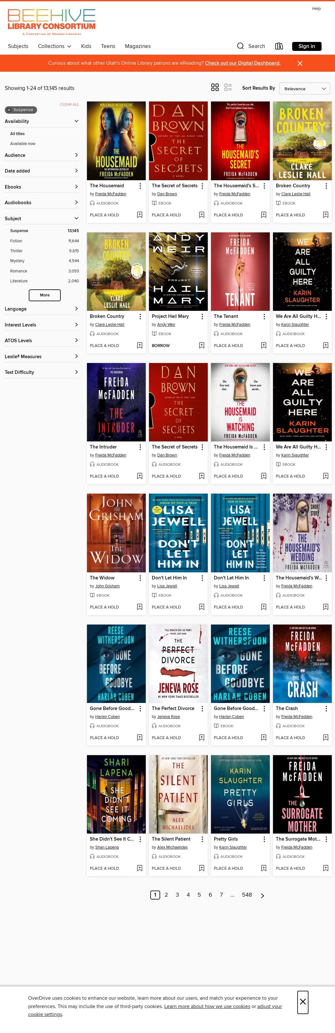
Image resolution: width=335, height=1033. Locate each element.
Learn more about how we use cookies (207, 1006)
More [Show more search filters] (45, 295)
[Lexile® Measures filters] (42, 357)
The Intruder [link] (103, 447)
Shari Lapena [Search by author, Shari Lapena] (107, 847)
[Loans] (279, 47)
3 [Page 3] (177, 895)
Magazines (138, 46)
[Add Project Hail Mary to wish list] (202, 346)
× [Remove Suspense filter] (9, 110)
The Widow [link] (102, 578)
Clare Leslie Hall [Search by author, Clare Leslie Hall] (295, 194)
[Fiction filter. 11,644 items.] (44, 241)
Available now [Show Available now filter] (22, 143)
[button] (250, 47)
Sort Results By (258, 88)
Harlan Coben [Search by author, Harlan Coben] (107, 716)
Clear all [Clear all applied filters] (69, 104)
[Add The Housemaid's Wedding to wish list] (326, 607)
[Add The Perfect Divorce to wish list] (202, 738)
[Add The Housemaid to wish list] (140, 215)
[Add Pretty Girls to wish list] (264, 869)
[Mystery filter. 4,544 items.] (44, 261)
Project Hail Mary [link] (170, 316)
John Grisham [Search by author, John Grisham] (107, 586)
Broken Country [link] (293, 186)
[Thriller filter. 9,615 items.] (44, 251)
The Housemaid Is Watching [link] (237, 447)
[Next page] (262, 895)
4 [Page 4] (188, 895)
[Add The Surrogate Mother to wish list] (326, 869)
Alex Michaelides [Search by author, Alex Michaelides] (172, 847)
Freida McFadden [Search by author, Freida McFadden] (110, 194)
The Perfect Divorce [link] (173, 709)
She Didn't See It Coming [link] (113, 839)
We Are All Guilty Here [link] (299, 316)
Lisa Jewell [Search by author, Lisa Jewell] (167, 586)
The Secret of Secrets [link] (175, 186)
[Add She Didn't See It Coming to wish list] (140, 869)
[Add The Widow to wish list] (140, 607)
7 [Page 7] (221, 895)
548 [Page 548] (247, 895)
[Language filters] (42, 309)
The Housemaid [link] (107, 186)
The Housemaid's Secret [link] (237, 186)
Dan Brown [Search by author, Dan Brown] (167, 194)
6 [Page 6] (210, 895)
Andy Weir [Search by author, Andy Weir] (166, 324)
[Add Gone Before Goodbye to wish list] (140, 738)
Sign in (307, 46)
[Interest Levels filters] (42, 325)
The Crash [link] (287, 709)
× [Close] (303, 1002)
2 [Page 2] (166, 895)
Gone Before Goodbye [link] (113, 709)
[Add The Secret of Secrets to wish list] (202, 215)
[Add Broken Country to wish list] (326, 215)
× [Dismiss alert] (300, 64)
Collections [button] (55, 46)
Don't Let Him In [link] (169, 578)
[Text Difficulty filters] (42, 372)
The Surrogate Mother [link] (299, 839)
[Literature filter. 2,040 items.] (44, 281)
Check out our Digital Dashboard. (243, 63)
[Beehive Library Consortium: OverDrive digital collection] (51, 22)
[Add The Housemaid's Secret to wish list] (264, 215)
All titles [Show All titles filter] (17, 134)
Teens (108, 46)
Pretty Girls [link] (226, 839)
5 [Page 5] (199, 895)
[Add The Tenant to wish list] (264, 346)
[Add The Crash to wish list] (326, 738)
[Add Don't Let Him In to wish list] (202, 607)
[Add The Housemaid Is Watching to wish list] (264, 476)
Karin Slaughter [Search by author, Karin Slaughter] (295, 324)
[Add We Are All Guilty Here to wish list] (326, 346)
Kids (86, 46)
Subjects (18, 46)
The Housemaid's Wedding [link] (299, 578)
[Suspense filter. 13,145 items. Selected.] (44, 231)
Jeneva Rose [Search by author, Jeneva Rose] (168, 716)
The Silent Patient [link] (171, 839)
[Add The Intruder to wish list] (140, 476)
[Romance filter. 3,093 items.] (44, 271)
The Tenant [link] (226, 316)
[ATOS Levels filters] (42, 341)
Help (316, 8)
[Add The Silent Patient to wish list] (202, 869)
